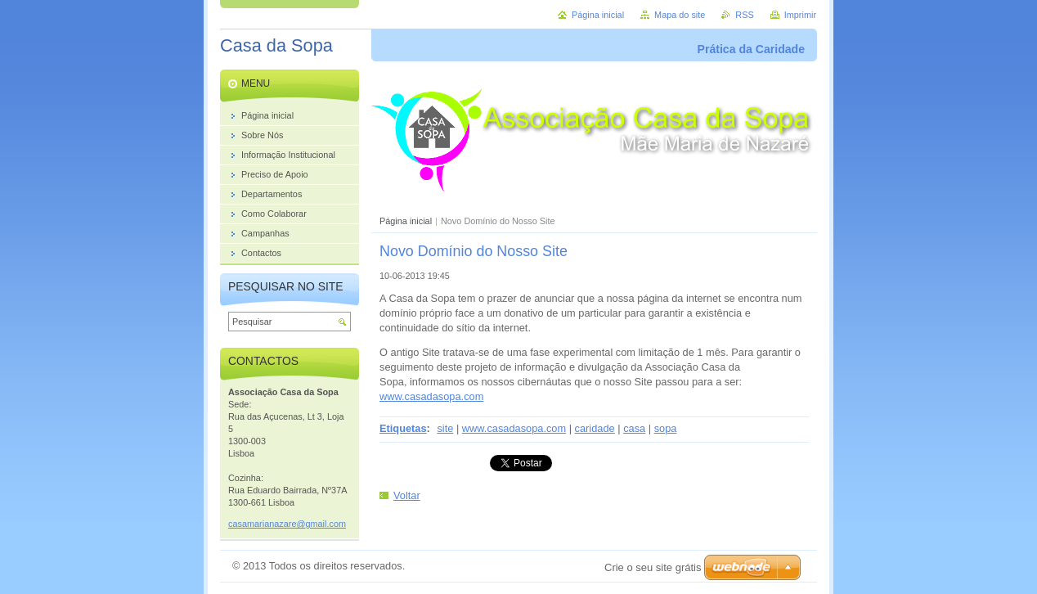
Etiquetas (403, 428)
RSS (744, 15)
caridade (595, 428)
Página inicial (405, 221)
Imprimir (800, 15)
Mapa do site (679, 15)
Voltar (406, 495)
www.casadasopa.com (431, 396)
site (445, 428)
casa (634, 428)
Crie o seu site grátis (653, 567)
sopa (665, 428)
